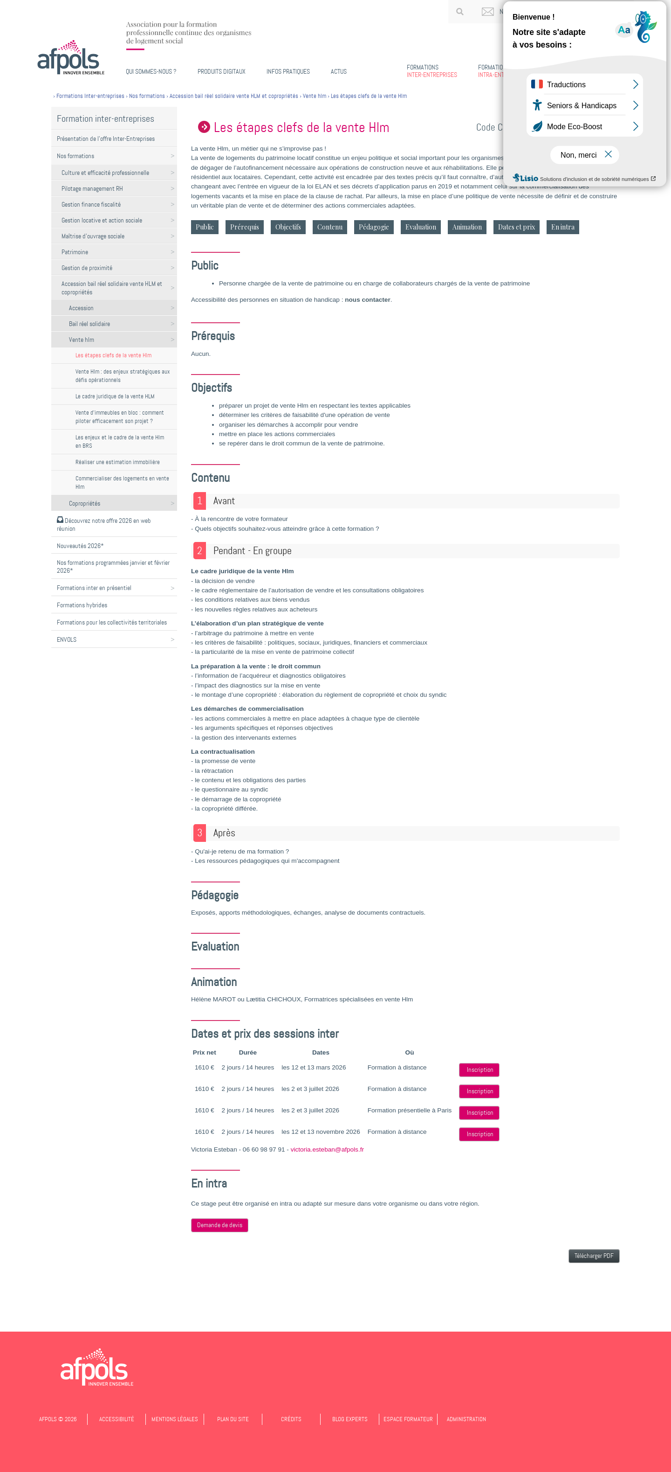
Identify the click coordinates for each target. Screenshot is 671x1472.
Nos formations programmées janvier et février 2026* (113, 566)
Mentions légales (174, 1419)
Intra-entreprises (503, 71)
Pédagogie (374, 226)
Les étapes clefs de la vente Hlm (113, 355)
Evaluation (420, 226)
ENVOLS (66, 639)
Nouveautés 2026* (80, 546)
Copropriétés (84, 503)
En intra (563, 226)
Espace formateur (408, 1419)
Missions (617, 71)
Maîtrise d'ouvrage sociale (93, 236)
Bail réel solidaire (89, 323)
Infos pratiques (288, 71)
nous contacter (367, 299)
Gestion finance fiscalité (91, 204)
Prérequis (244, 226)
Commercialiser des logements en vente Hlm (122, 482)
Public (205, 226)
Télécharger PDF (594, 1256)
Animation (467, 226)
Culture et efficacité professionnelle (105, 172)
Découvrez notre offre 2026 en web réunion (104, 524)
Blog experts (350, 1419)
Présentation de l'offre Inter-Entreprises (106, 138)
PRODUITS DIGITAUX (222, 71)
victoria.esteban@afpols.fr (327, 1149)
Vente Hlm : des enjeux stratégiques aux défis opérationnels (122, 376)
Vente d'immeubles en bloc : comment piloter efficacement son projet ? (119, 417)
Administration (466, 1419)
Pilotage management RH (92, 188)
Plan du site (233, 1419)
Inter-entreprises (432, 71)
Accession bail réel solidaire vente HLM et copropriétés (112, 287)
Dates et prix (516, 226)
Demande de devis (219, 1225)
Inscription (480, 1070)
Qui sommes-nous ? (151, 71)
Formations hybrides (82, 605)
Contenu (329, 226)
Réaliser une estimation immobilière (117, 462)
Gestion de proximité (87, 268)
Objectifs (288, 226)
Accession (81, 308)
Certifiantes (566, 71)
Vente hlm (81, 339)
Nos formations (75, 156)
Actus (339, 71)
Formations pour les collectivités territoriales (112, 622)
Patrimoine (75, 252)
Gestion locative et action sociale (102, 220)
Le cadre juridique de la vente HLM (115, 396)
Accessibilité (116, 1419)
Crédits (291, 1419)
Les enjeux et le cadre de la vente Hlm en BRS (119, 441)
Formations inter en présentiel (94, 587)
